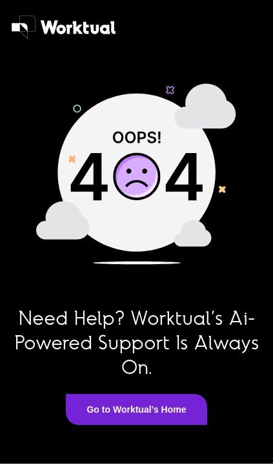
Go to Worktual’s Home (136, 409)
